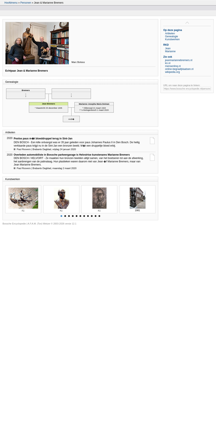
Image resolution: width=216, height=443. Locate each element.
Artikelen (170, 33)
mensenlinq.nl (173, 66)
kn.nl (167, 63)
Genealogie (171, 36)
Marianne (170, 51)
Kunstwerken (172, 39)
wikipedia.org (172, 72)
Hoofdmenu (11, 2)
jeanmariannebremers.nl (178, 60)
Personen (25, 2)
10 (95, 216)
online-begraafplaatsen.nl (179, 69)
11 (99, 216)
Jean (167, 48)
